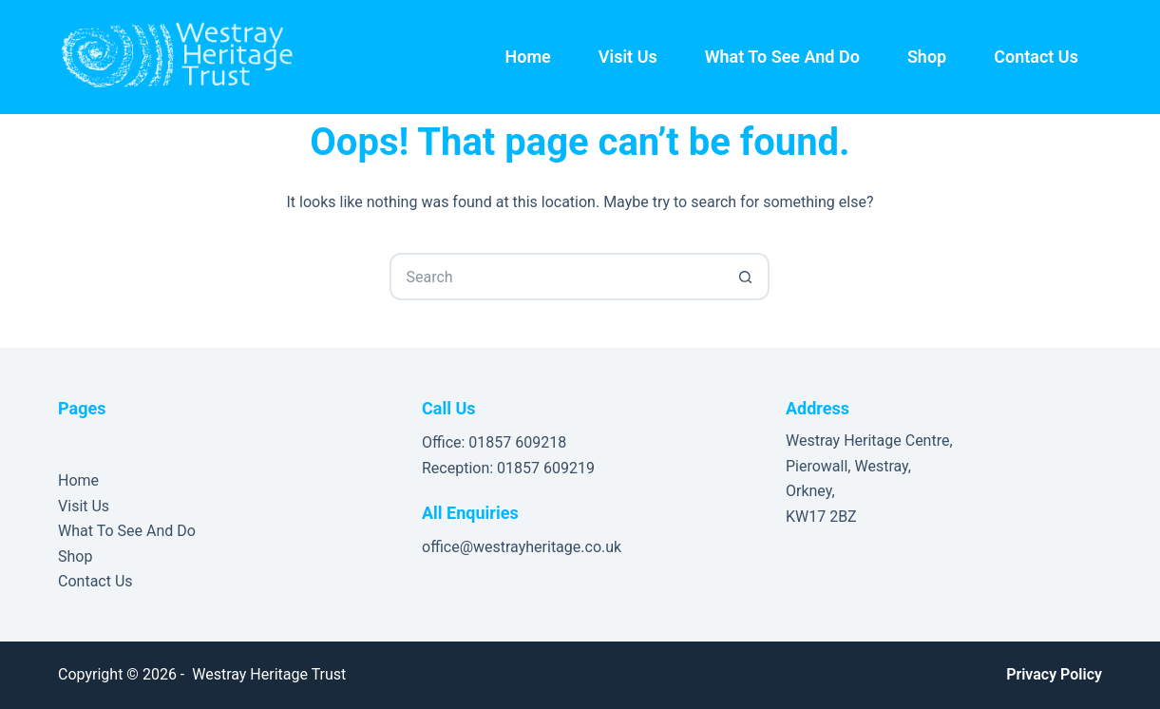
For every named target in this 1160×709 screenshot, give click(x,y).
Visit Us (628, 57)
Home (528, 57)
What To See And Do (782, 57)
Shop (926, 57)
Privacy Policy (1054, 674)
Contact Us (1036, 57)
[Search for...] (556, 276)
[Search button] (746, 276)
